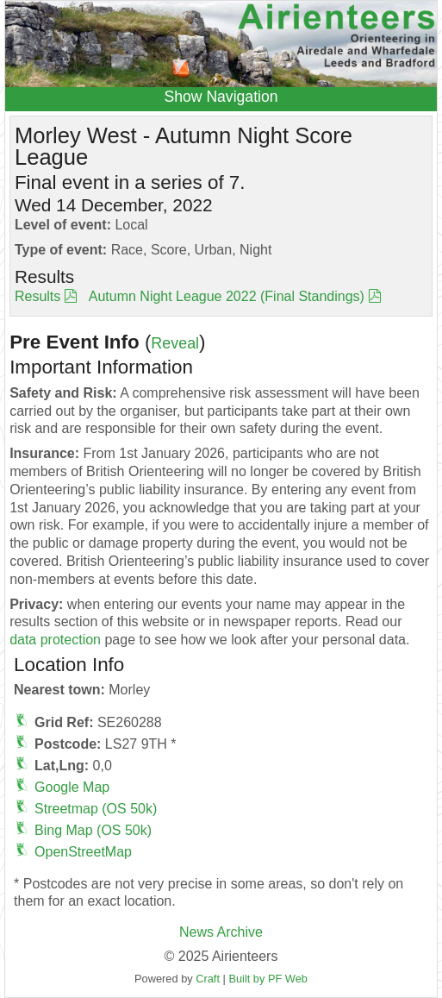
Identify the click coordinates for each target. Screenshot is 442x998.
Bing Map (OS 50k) (93, 830)
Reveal (175, 343)
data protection (55, 639)
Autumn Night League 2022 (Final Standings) (226, 296)
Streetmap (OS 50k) (95, 808)
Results (37, 296)
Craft (208, 978)
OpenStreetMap (83, 851)
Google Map (71, 787)
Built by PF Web (268, 978)
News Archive (221, 932)
